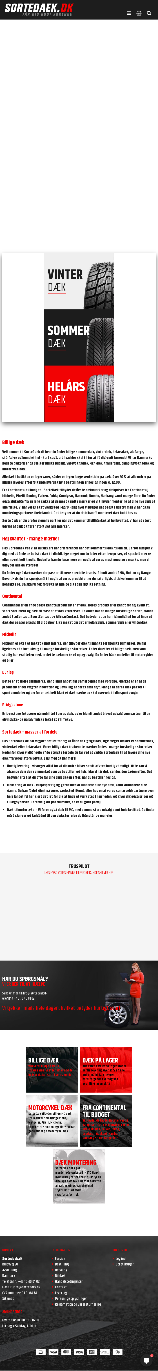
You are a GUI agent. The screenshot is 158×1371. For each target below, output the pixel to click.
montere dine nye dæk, (97, 785)
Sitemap (8, 1299)
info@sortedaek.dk (34, 993)
